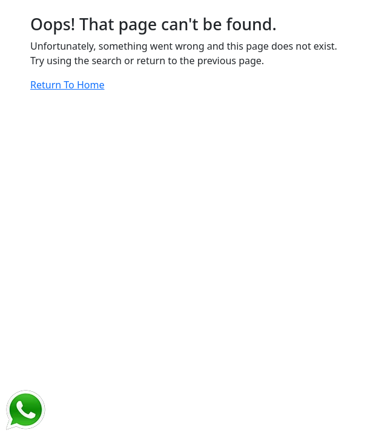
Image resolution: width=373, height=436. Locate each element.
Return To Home (67, 84)
